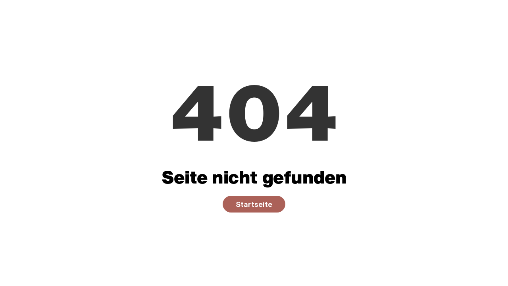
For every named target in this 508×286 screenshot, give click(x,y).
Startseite (254, 204)
